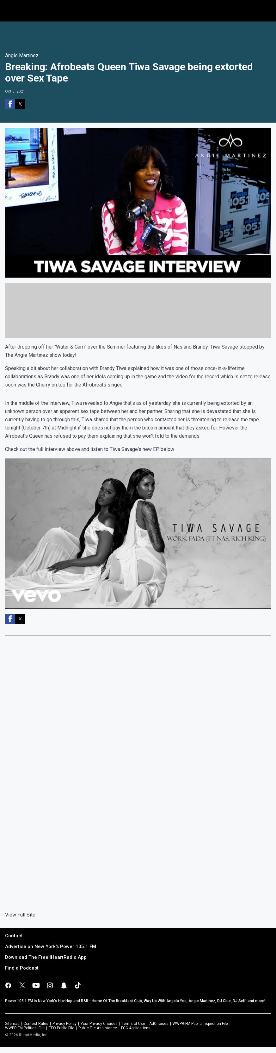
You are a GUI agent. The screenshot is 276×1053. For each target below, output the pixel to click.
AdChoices (159, 1023)
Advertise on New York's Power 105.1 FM (50, 946)
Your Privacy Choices (99, 1023)
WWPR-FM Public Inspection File (200, 1023)
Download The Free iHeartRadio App (46, 957)
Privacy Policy (64, 1023)
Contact (14, 936)
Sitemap (12, 1023)
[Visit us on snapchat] (64, 985)
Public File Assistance (97, 1028)
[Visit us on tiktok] (78, 985)
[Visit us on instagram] (50, 985)
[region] (138, 34)
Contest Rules (35, 1023)
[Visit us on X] (22, 985)
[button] (10, 104)
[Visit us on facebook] (8, 985)
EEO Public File (61, 1028)
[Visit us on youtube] (36, 985)
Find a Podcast (22, 968)
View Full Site (20, 915)
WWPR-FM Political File (25, 1028)
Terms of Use (133, 1023)
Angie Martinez (22, 55)
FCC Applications (135, 1028)
